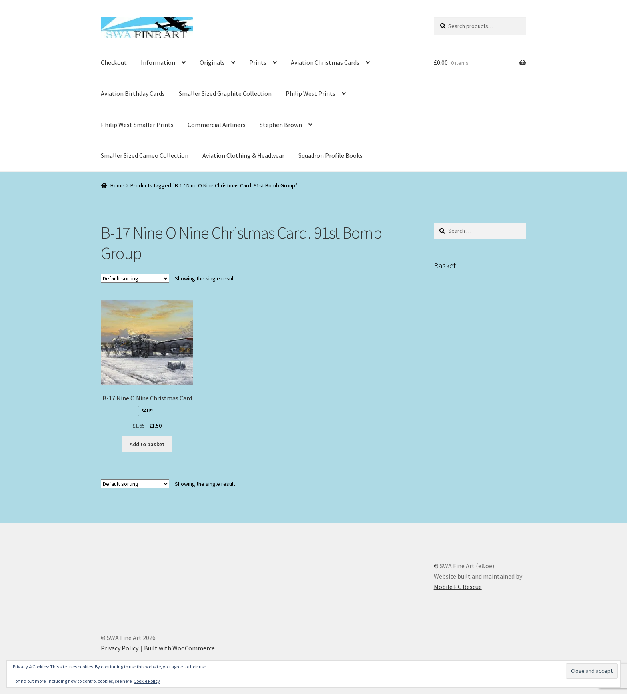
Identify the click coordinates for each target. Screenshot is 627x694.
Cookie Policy (147, 681)
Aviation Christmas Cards (325, 62)
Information (158, 62)
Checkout (114, 62)
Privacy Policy (119, 648)
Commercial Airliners (217, 125)
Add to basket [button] (147, 444)
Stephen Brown (281, 125)
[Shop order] (135, 278)
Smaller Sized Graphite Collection (225, 93)
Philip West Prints (310, 93)
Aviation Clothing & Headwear (243, 155)
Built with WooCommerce (179, 648)
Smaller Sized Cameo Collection (144, 155)
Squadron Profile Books (330, 155)
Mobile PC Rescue (458, 587)
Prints (257, 62)
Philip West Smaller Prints (137, 125)
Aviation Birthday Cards (133, 93)
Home (117, 185)
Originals (212, 62)
